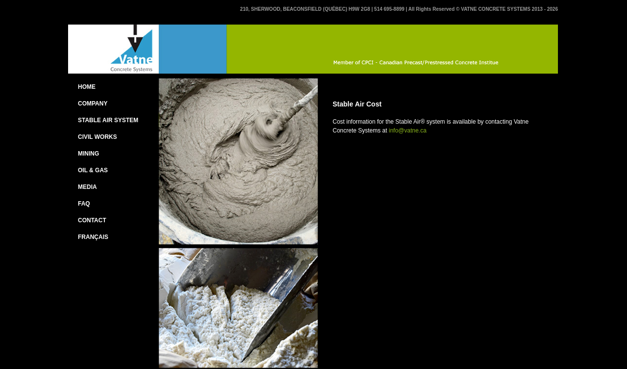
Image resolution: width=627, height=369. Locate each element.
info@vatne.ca (408, 130)
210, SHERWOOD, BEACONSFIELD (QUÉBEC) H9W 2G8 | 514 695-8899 (323, 9)
